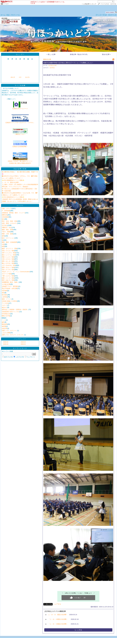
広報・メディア (7, 208)
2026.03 (5, 344)
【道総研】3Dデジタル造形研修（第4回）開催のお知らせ (20, 199)
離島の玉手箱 (6, 316)
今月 (20, 77)
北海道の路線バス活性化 (9, 301)
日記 (7, 15)
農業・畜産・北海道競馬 (9, 242)
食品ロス (4, 307)
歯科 (3, 322)
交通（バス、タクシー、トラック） (13, 335)
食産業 (4, 326)
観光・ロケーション (8, 238)
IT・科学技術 (6, 210)
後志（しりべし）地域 (9, 255)
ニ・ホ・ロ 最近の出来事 (10, 182)
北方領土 (4, 225)
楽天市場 (113, 4)
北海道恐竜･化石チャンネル (10, 311)
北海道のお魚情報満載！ (20, 145)
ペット (4, 320)
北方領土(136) (52, 65)
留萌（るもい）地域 (8, 267)
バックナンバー (20, 339)
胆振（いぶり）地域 (8, 257)
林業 (3, 246)
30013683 (110, 12)
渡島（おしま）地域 (8, 261)
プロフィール (15, 15)
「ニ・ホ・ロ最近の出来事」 (58, 619)
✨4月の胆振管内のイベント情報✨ (13, 180)
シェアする (57, 604)
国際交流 (4, 215)
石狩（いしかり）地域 (9, 253)
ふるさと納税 (6, 332)
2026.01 (23, 344)
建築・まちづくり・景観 (9, 248)
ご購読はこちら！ (20, 133)
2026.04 (5, 342)
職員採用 (4, 324)
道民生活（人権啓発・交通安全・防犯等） (15, 309)
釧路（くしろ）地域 (8, 278)
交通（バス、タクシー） (9, 330)
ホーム (3, 15)
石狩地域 (4, 290)
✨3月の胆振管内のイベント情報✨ (13, 197)
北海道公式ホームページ (20, 107)
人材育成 (4, 297)
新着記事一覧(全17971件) (78, 54)
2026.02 (23, 342)
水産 (3, 244)
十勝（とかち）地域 (8, 276)
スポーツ (4, 305)
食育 (3, 293)
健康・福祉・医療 (7, 229)
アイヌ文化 (5, 303)
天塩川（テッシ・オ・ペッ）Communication (16, 271)
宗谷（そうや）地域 (8, 269)
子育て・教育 (6, 232)
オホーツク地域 (7, 274)
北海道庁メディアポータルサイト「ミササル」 (20, 121)
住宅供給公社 (6, 314)
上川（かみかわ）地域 (9, 265)
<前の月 (12, 77)
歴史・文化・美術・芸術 (9, 221)
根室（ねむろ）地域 (8, 280)
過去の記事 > (106, 54)
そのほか (6, 4)
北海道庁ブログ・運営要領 (10, 286)
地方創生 (4, 295)
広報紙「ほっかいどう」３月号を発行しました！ (17, 201)
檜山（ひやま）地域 (8, 263)
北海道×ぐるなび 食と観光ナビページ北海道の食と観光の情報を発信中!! (20, 161)
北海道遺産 (5, 217)
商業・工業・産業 (7, 234)
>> (89, 4)
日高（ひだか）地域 (8, 259)
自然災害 (4, 328)
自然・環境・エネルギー (9, 223)
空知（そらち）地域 (8, 250)
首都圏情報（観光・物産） (10, 282)
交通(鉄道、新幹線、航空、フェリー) (13, 213)
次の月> (27, 77)
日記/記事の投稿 (20, 169)
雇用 (3, 236)
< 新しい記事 (51, 54)
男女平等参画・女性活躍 (9, 288)
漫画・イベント (7, 299)
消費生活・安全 (7, 227)
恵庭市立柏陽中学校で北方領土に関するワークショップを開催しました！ (68, 63)
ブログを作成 (104, 4)
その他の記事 (6, 284)
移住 (3, 219)
